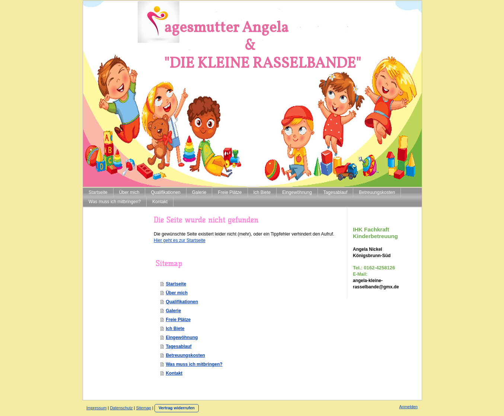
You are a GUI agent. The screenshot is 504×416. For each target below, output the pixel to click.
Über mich (177, 292)
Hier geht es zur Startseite (179, 240)
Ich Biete (175, 328)
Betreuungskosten (185, 355)
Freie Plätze (178, 319)
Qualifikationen (182, 301)
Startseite (176, 284)
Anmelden (408, 406)
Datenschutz (121, 408)
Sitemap (143, 408)
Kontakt (174, 373)
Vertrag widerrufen (177, 408)
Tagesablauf (178, 346)
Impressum (96, 408)
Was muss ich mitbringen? (194, 364)
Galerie (173, 310)
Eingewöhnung (182, 337)
